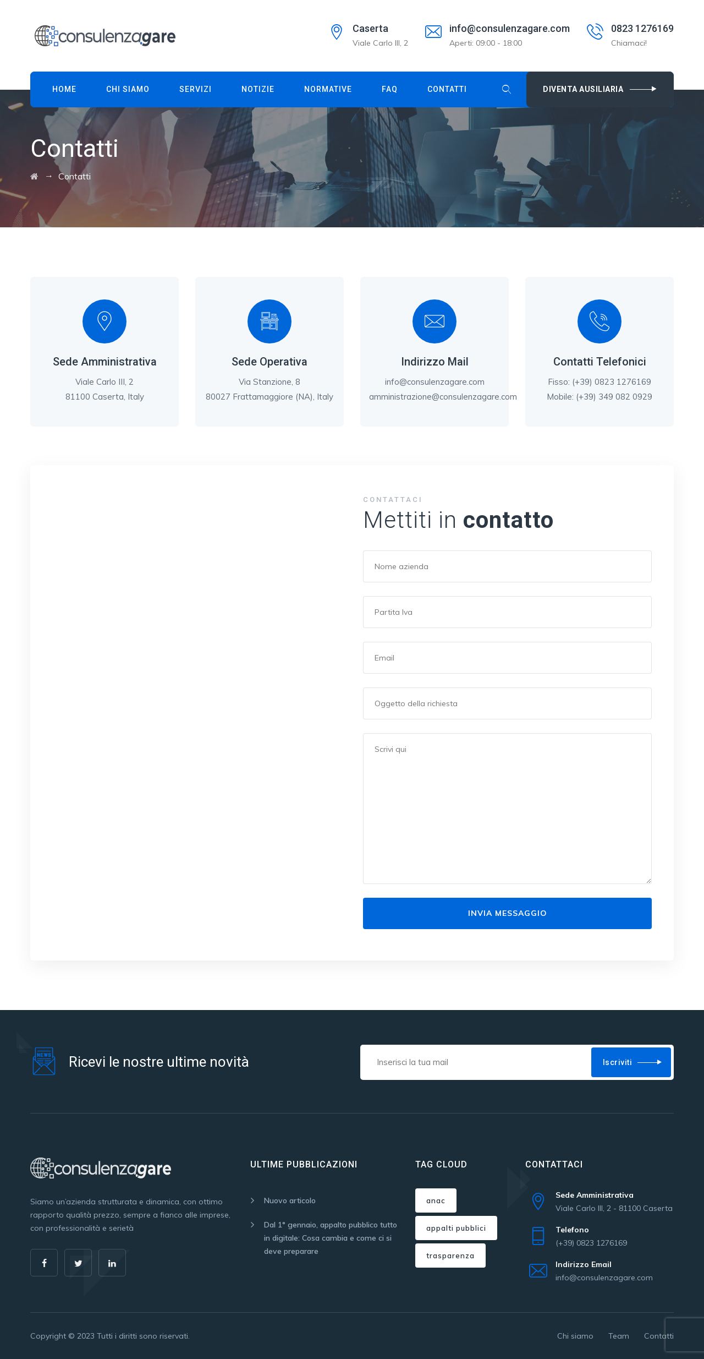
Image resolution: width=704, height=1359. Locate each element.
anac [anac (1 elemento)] (436, 1200)
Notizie (257, 89)
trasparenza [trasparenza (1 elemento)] (450, 1255)
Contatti (447, 89)
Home (64, 89)
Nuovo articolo (290, 1200)
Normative (328, 89)
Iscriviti (617, 1062)
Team (618, 1336)
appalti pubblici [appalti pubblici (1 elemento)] (456, 1228)
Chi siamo (128, 89)
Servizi (195, 89)
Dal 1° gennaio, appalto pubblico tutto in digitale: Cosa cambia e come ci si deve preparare (330, 1238)
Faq (390, 89)
